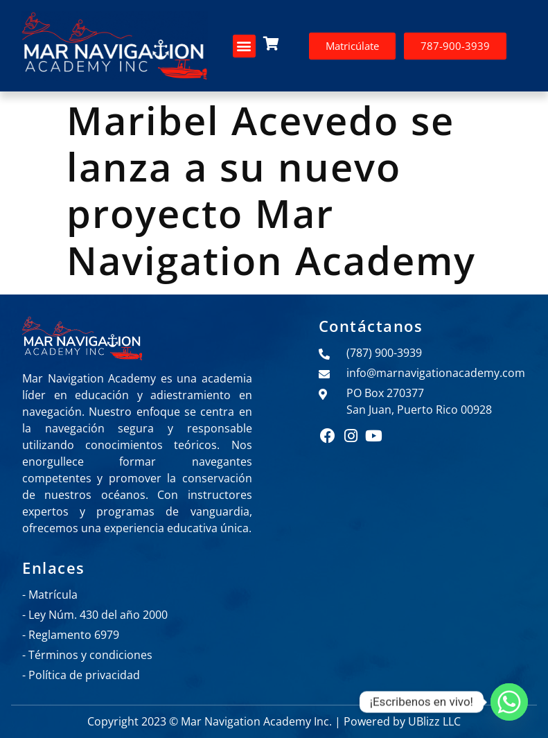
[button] (244, 46)
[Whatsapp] (509, 702)
